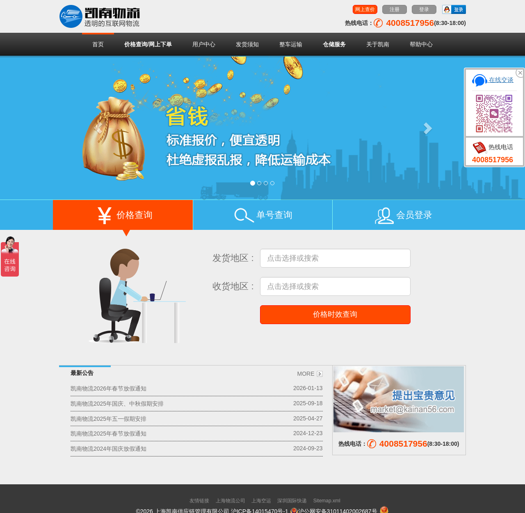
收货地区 (230, 286)
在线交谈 (493, 79)
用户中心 (203, 44)
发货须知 (247, 44)
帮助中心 (421, 44)
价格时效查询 (335, 314)
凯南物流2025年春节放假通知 (108, 433)
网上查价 (365, 9)
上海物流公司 (230, 501)
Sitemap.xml (326, 501)
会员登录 (402, 217)
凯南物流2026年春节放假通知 (108, 388)
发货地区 (230, 258)
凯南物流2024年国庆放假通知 (108, 448)
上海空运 (261, 501)
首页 (98, 44)
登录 (424, 9)
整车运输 (290, 44)
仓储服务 (334, 44)
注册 (394, 9)
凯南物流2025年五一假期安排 (108, 418)
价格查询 (123, 217)
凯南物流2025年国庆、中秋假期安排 (117, 403)
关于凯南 (377, 44)
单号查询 (262, 217)
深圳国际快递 (292, 501)
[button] (98, 128)
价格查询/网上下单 (148, 44)
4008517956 (492, 160)
